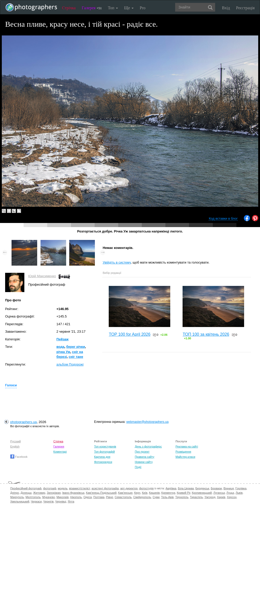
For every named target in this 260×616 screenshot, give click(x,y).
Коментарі (60, 451)
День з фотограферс (148, 446)
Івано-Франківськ (73, 492)
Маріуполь (17, 497)
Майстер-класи (185, 456)
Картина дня (102, 456)
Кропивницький (202, 492)
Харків (221, 497)
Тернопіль (181, 497)
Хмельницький (19, 501)
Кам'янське (125, 492)
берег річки (75, 347)
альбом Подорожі (70, 364)
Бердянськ (202, 488)
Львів (239, 492)
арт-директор (129, 488)
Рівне (109, 497)
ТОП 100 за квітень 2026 (206, 334)
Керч (137, 492)
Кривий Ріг (183, 492)
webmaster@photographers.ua (147, 422)
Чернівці (60, 501)
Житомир (39, 492)
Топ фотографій (104, 451)
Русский (15, 441)
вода (60, 347)
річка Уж (63, 352)
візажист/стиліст (79, 488)
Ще (129, 8)
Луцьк (230, 492)
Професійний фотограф (26, 488)
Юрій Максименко (42, 276)
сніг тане (76, 357)
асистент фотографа (105, 488)
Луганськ (219, 492)
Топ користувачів (105, 446)
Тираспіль (196, 497)
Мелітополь (33, 497)
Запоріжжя (54, 492)
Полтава (98, 497)
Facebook (18, 456)
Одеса (87, 497)
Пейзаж (62, 339)
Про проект (142, 451)
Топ (113, 8)
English (14, 446)
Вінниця (229, 488)
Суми (156, 497)
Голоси (11, 385)
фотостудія (146, 488)
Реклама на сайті (186, 446)
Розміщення (183, 451)
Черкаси (36, 501)
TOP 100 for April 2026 (129, 334)
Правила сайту (144, 456)
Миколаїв (62, 497)
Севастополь (123, 497)
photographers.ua (23, 422)
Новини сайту (144, 461)
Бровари (216, 488)
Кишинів (154, 492)
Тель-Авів (167, 497)
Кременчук (168, 492)
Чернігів (48, 501)
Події (138, 467)
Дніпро (14, 492)
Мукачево (48, 497)
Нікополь (76, 497)
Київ (144, 492)
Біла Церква (186, 488)
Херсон (231, 497)
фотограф (49, 488)
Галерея (92, 8)
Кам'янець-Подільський (101, 492)
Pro (142, 8)
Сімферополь (142, 497)
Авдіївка (171, 488)
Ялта (71, 501)
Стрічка (69, 8)
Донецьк (26, 492)
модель (63, 488)
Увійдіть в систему (117, 262)
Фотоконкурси (103, 461)
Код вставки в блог (223, 218)
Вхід (226, 8)
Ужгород (210, 497)
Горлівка (240, 488)
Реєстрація (245, 8)
